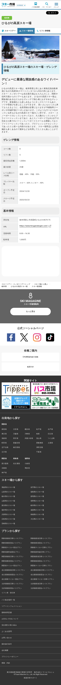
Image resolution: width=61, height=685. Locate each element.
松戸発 (38, 429)
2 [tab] (32, 58)
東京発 (4, 434)
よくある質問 (7, 631)
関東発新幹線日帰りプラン (41, 552)
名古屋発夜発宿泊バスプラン (41, 574)
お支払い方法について (10, 619)
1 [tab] (29, 58)
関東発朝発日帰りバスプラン (12, 538)
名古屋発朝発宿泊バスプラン (12, 574)
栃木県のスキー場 (8, 496)
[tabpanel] (30, 49)
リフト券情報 (43, 31)
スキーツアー (9, 31)
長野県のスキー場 (37, 501)
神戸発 (4, 472)
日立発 (50, 434)
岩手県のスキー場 (37, 487)
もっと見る (30, 311)
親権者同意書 (7, 612)
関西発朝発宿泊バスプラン (41, 561)
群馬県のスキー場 (37, 496)
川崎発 (27, 434)
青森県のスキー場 (8, 487)
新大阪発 (5, 463)
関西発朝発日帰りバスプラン (12, 556)
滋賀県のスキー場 (37, 510)
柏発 (38, 434)
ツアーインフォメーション (12, 606)
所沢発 (15, 438)
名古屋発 (16, 463)
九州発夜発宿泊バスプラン (41, 588)
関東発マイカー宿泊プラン (12, 547)
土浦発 (50, 443)
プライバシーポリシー (10, 657)
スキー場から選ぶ (41, 284)
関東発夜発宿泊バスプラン (41, 543)
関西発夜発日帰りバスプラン (41, 556)
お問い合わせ (7, 638)
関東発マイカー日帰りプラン (41, 547)
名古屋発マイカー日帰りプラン (42, 579)
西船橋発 (39, 443)
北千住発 (5, 447)
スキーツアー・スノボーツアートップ (16, 284)
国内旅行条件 (7, 644)
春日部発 (16, 447)
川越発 (15, 434)
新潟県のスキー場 (8, 505)
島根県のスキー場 (37, 514)
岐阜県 (4, 286)
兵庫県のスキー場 (8, 514)
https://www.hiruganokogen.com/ (34, 226)
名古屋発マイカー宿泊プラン (12, 579)
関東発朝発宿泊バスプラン (12, 543)
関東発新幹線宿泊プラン (11, 552)
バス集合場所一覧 (8, 600)
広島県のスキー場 (8, 519)
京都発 (4, 468)
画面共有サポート (30, 678)
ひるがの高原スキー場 (19, 286)
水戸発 (50, 429)
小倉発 (27, 463)
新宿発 (4, 429)
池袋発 (4, 438)
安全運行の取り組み (9, 625)
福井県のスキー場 (8, 510)
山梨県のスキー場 (8, 501)
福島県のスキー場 (37, 492)
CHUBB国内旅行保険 (30, 357)
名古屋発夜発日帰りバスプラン (42, 570)
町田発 (4, 443)
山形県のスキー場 (8, 492)
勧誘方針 (30, 367)
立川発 (4, 452)
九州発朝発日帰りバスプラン (12, 584)
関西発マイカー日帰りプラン (41, 565)
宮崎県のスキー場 (8, 523)
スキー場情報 (26, 31)
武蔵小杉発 (29, 438)
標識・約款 (6, 663)
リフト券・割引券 (8, 593)
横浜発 (27, 429)
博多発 (27, 468)
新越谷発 (16, 443)
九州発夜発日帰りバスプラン (41, 584)
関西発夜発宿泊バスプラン (12, 561)
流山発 (38, 438)
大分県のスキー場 (37, 519)
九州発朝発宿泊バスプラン (12, 588)
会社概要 (5, 650)
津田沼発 (39, 447)
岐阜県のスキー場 (37, 505)
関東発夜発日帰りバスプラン (41, 538)
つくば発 (51, 438)
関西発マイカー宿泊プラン (12, 565)
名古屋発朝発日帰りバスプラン (13, 570)
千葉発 (38, 452)
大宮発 (15, 429)
